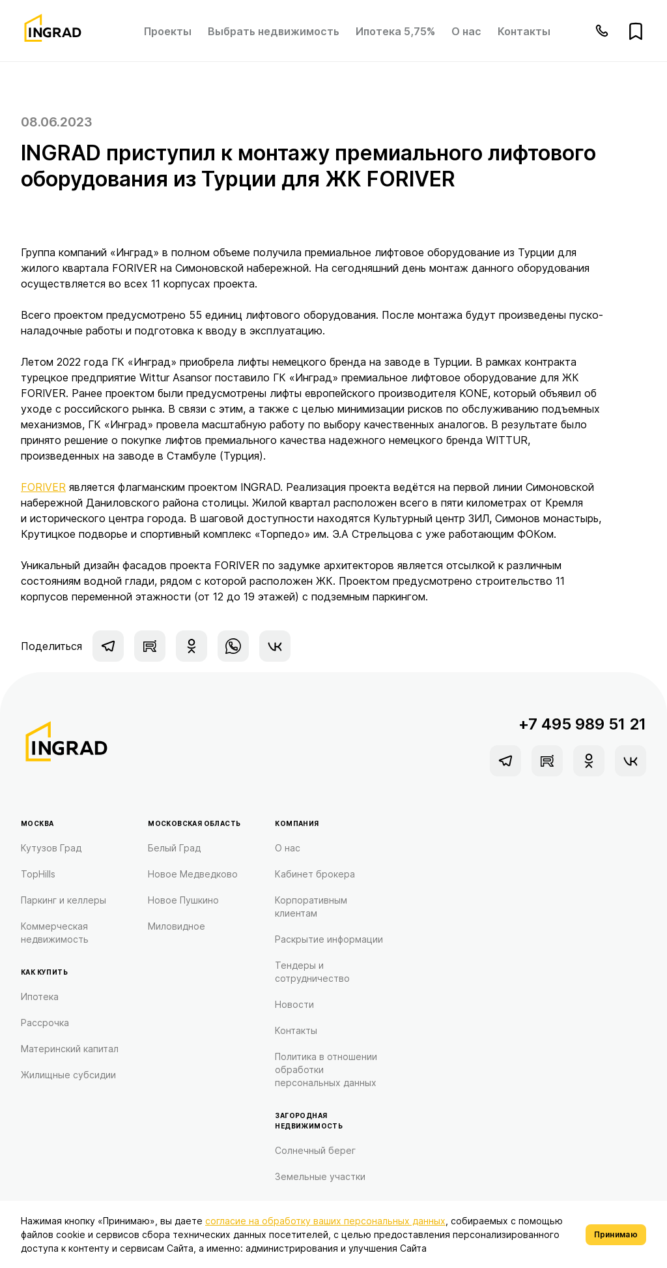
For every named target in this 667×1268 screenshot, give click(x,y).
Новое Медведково (193, 873)
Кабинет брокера (315, 873)
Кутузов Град (51, 847)
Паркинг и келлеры (63, 900)
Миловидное (176, 926)
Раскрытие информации (329, 939)
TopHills (38, 873)
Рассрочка (45, 1022)
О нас (466, 31)
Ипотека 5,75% (395, 31)
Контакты (524, 31)
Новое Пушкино (183, 900)
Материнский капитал (70, 1048)
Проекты (168, 31)
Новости (294, 1004)
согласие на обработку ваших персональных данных (325, 1220)
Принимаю (616, 1234)
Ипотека (40, 996)
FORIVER (43, 487)
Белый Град (174, 847)
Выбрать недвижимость (273, 31)
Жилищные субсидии (68, 1074)
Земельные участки (320, 1176)
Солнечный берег (315, 1150)
